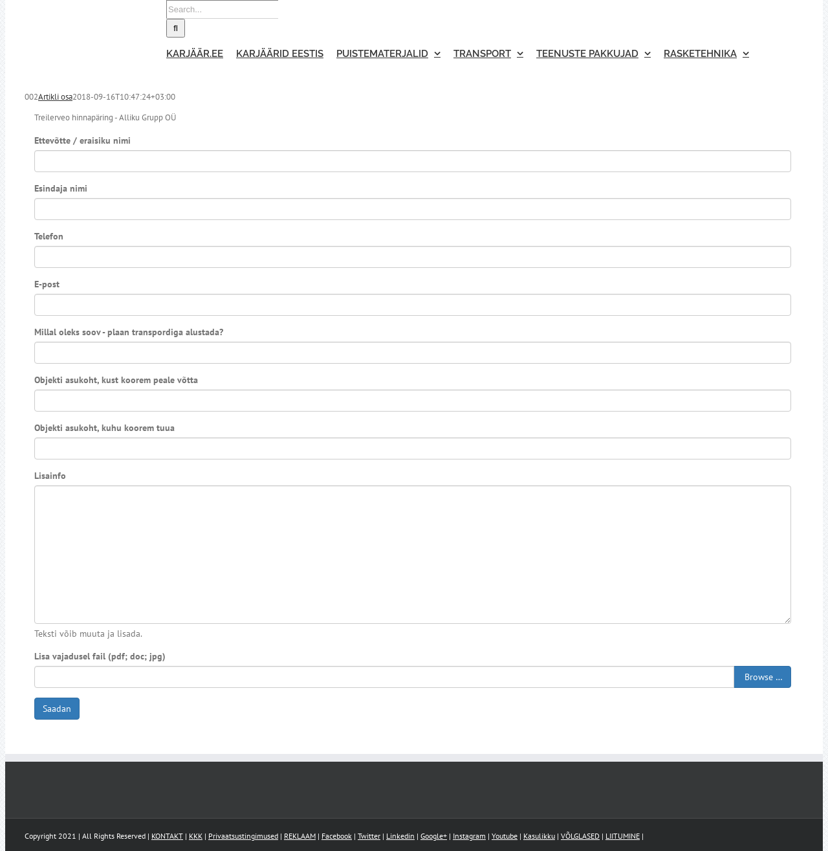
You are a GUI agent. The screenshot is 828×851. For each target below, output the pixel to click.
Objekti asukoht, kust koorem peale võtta (116, 380)
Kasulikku (539, 836)
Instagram (469, 836)
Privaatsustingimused (243, 836)
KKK (195, 836)
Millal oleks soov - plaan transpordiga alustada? (128, 332)
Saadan (57, 708)
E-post (47, 284)
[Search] (175, 28)
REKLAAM (300, 836)
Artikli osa (55, 96)
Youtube (505, 836)
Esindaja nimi (60, 188)
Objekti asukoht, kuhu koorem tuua (104, 428)
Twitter (369, 836)
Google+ (433, 836)
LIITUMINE (622, 836)
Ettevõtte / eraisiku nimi (82, 140)
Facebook (336, 836)
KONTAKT (167, 836)
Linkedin (400, 836)
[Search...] (222, 9)
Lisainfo (50, 475)
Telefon (48, 236)
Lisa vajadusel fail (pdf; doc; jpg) (100, 656)
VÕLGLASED (580, 836)
